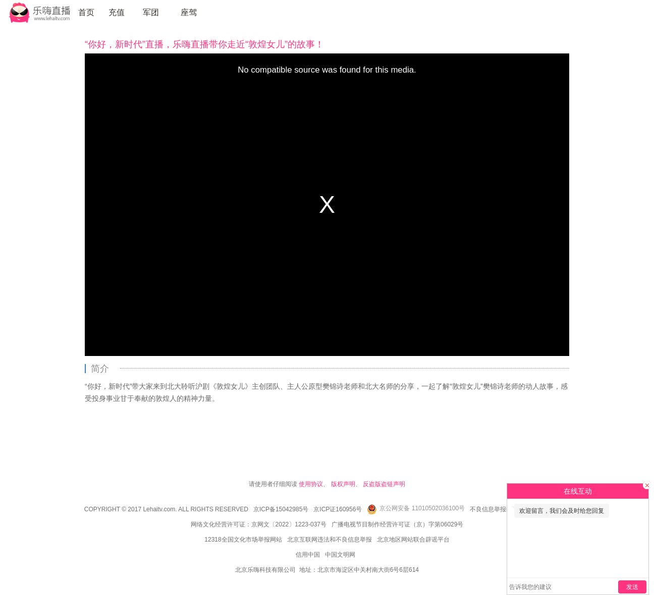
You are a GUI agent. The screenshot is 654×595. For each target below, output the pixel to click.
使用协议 (311, 484)
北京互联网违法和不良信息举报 (329, 539)
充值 (116, 12)
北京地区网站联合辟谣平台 (413, 539)
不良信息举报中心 (494, 509)
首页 (86, 12)
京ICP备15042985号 (280, 509)
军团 (151, 12)
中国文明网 (340, 554)
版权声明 (343, 484)
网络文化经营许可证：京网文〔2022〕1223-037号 (258, 524)
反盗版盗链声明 (384, 484)
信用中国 (308, 554)
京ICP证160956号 (337, 509)
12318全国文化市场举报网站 (243, 539)
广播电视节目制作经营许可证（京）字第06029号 (397, 524)
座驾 (189, 12)
